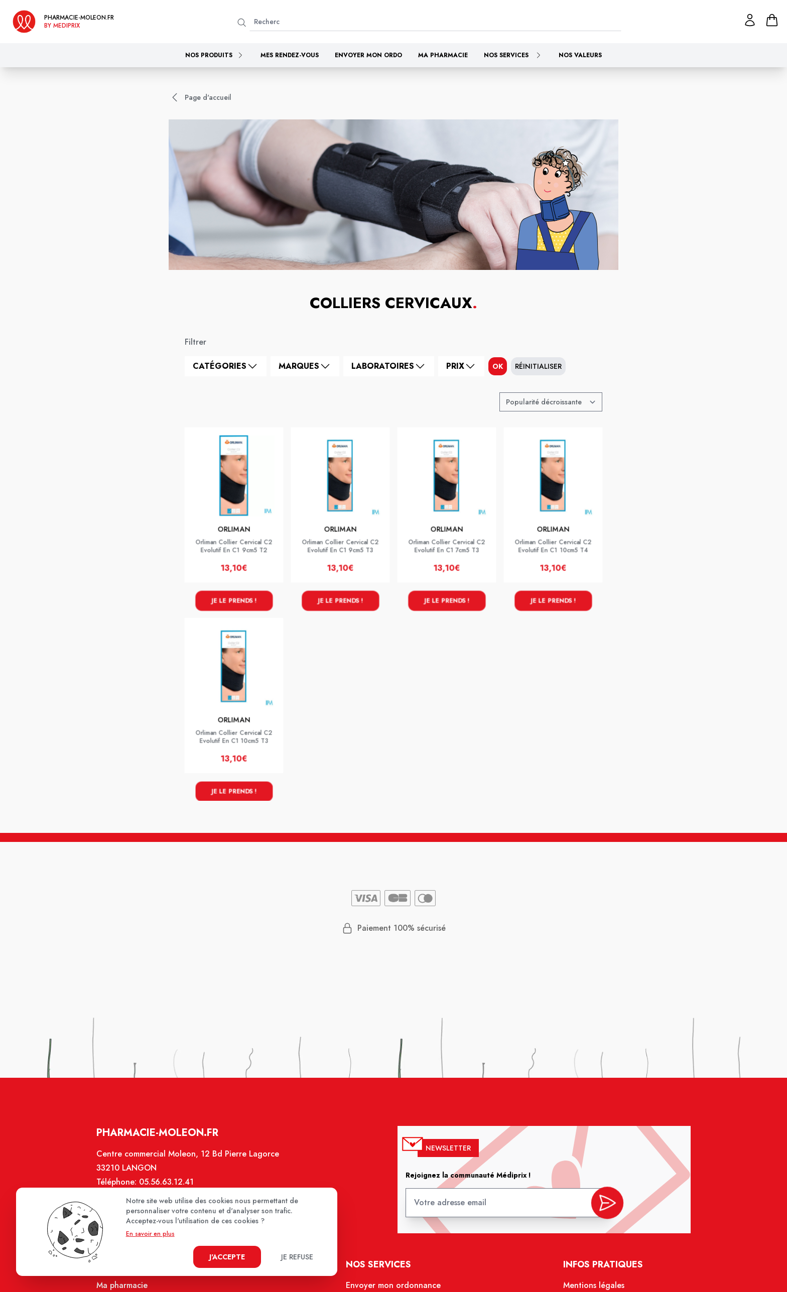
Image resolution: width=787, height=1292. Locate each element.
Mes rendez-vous (289, 55)
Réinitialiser (538, 366)
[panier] (772, 20)
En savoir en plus (150, 1234)
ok (497, 366)
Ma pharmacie (443, 55)
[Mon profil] (750, 20)
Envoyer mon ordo (368, 55)
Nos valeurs (580, 55)
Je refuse (297, 1257)
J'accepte (227, 1257)
